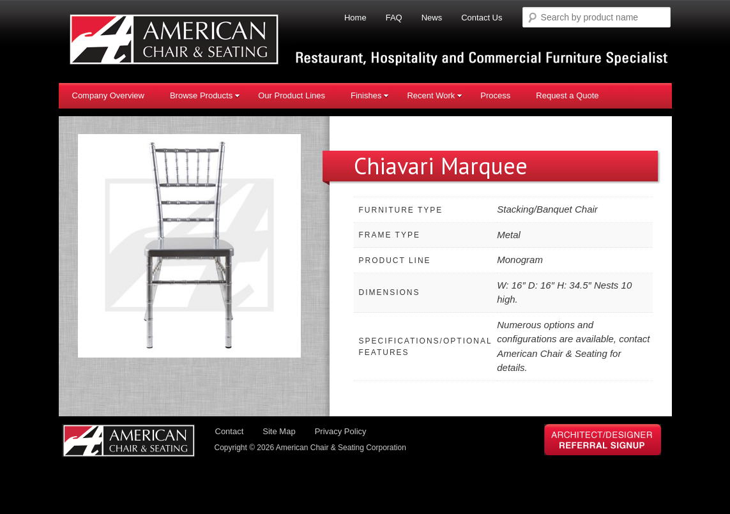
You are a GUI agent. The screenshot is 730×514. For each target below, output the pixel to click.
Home (355, 17)
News (432, 17)
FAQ (394, 17)
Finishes (370, 95)
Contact (229, 431)
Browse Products (205, 95)
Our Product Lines (291, 95)
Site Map (278, 431)
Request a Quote (567, 95)
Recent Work (434, 95)
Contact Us (481, 17)
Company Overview (108, 95)
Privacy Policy (341, 431)
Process (495, 95)
